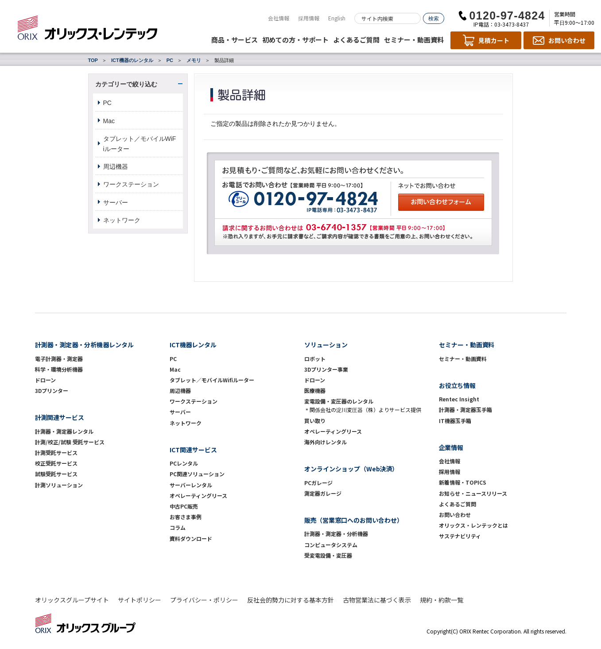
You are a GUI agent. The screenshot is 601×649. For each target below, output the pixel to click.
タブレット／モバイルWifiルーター (212, 380)
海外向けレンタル (328, 442)
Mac (109, 120)
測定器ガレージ (322, 493)
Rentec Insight (459, 399)
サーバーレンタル (191, 485)
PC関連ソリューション (197, 474)
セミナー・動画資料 (414, 39)
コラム (178, 527)
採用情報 (308, 18)
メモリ (193, 60)
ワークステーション (131, 184)
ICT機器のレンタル (132, 60)
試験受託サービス (56, 474)
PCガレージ (318, 482)
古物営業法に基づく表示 (377, 599)
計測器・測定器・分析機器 (336, 533)
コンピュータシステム (330, 544)
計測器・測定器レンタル (64, 431)
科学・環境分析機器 (59, 369)
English (336, 18)
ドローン (45, 380)
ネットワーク (121, 220)
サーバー (115, 202)
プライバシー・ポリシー (204, 599)
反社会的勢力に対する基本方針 (290, 599)
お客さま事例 (186, 517)
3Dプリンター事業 (326, 369)
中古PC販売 (184, 506)
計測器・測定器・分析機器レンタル (84, 344)
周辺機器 (115, 166)
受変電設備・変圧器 (328, 555)
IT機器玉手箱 (455, 420)
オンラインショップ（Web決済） (351, 468)
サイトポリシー (139, 599)
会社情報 (278, 18)
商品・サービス (234, 39)
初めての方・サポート (295, 39)
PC (170, 60)
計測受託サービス (56, 452)
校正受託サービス (56, 463)
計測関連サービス (60, 417)
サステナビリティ (460, 536)
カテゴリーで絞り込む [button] (126, 84)
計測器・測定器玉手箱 (465, 409)
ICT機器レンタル (193, 344)
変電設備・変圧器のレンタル (338, 401)
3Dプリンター (51, 390)
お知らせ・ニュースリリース (473, 493)
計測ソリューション (59, 485)
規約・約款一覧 (441, 599)
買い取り (315, 420)
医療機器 (315, 390)
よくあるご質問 (356, 39)
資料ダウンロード (191, 538)
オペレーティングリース (198, 495)
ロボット (315, 358)
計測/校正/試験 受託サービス (70, 442)
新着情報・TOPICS (462, 482)
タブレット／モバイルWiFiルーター (139, 143)
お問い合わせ (455, 514)
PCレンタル (184, 463)
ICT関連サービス (193, 449)
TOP (93, 60)
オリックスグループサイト (72, 599)
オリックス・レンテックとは (473, 525)
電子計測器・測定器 (59, 358)
